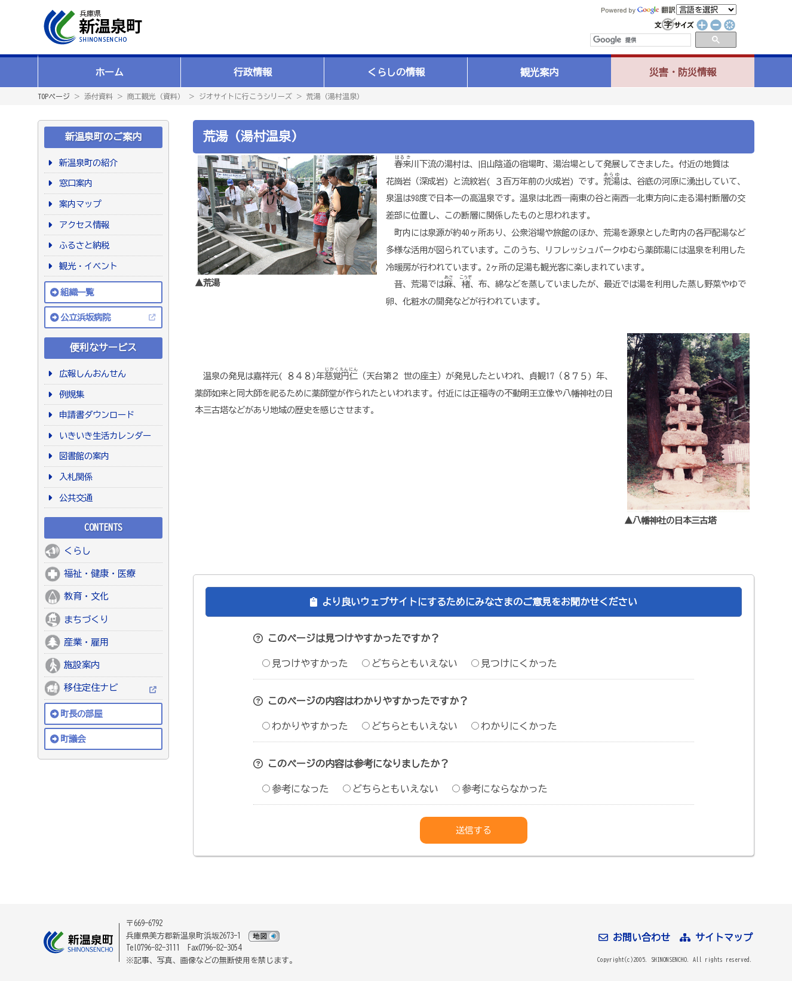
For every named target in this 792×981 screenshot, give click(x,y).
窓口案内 (74, 183)
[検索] (639, 40)
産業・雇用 (86, 642)
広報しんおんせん (90, 373)
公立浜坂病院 (85, 317)
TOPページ (54, 96)
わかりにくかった (514, 726)
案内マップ (78, 203)
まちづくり (86, 619)
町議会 (72, 738)
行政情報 (253, 72)
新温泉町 (91, 27)
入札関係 (74, 476)
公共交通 (74, 497)
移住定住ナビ (91, 687)
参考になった (295, 789)
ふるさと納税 (82, 245)
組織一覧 (77, 292)
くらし (77, 550)
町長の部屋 (81, 713)
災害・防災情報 (682, 72)
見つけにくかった (514, 663)
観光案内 (539, 72)
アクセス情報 (82, 224)
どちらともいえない (410, 663)
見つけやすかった (305, 663)
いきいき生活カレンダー (103, 435)
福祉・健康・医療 (100, 573)
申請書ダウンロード (94, 414)
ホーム (109, 72)
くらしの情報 (396, 72)
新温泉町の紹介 (86, 162)
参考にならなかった (500, 789)
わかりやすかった (305, 726)
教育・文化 (86, 596)
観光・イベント (86, 266)
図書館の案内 (82, 455)
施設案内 (82, 664)
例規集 (69, 394)
